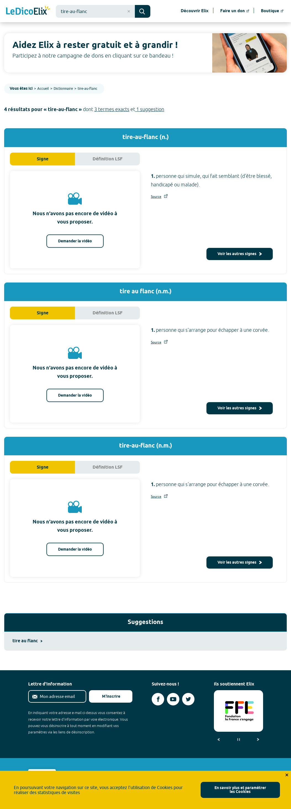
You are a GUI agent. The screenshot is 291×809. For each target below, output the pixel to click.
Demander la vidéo (75, 241)
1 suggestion (149, 109)
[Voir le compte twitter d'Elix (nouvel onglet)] (188, 699)
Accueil (43, 88)
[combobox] (95, 11)
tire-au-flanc (87, 88)
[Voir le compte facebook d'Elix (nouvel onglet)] (158, 699)
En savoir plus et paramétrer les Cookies (240, 790)
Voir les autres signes (239, 254)
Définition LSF (107, 159)
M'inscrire (106, 696)
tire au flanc (27, 641)
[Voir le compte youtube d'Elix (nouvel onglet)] (173, 699)
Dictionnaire (63, 88)
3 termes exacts (111, 109)
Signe (42, 159)
